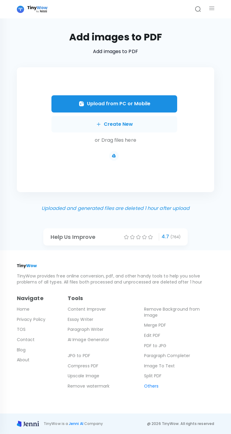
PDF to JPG (155, 346)
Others (151, 386)
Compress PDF (83, 366)
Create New (114, 124)
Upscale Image (83, 376)
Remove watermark (88, 386)
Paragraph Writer (85, 329)
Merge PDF (155, 325)
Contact (26, 340)
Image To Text (159, 366)
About (23, 360)
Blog (21, 350)
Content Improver (87, 309)
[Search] (198, 9)
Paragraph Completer (167, 356)
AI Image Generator (88, 340)
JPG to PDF (79, 356)
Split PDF (153, 376)
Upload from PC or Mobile (114, 103)
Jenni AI (76, 423)
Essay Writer (80, 319)
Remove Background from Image (172, 312)
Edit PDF (152, 335)
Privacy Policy (31, 319)
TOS (21, 329)
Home (23, 309)
